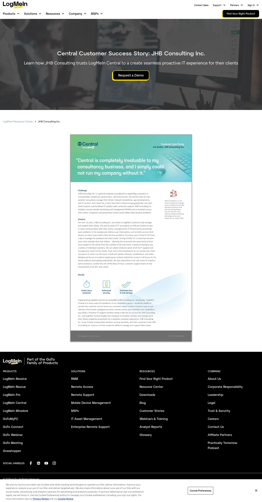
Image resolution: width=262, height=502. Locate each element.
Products (9, 13)
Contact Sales (201, 5)
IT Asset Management (86, 418)
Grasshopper (12, 450)
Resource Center (151, 386)
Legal (211, 402)
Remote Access (82, 386)
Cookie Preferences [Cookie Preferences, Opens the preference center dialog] (200, 497)
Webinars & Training (154, 418)
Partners (234, 5)
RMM (74, 378)
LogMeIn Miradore (15, 410)
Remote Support (82, 394)
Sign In (251, 5)
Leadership (215, 394)
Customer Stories (152, 410)
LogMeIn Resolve (15, 378)
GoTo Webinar (13, 434)
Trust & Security (219, 410)
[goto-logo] (131, 361)
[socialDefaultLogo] (30, 463)
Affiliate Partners (220, 434)
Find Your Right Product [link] (241, 13)
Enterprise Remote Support (90, 426)
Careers (213, 418)
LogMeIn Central (14, 402)
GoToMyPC (10, 418)
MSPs (95, 13)
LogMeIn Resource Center (18, 121)
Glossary (146, 434)
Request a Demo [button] (131, 75)
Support (217, 5)
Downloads (147, 394)
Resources (53, 13)
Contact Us (216, 426)
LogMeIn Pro (11, 394)
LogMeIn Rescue (14, 386)
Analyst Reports (151, 426)
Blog (143, 402)
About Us (214, 378)
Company (75, 13)
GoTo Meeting (13, 442)
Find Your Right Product (156, 378)
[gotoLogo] (15, 5)
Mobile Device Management (91, 402)
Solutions (30, 13)
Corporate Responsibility (225, 386)
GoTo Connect (13, 426)
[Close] (256, 497)
